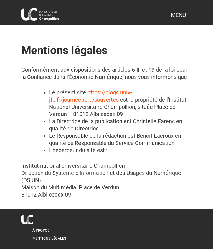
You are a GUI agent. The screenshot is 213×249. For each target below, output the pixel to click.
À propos (41, 230)
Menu (178, 15)
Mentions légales (49, 238)
